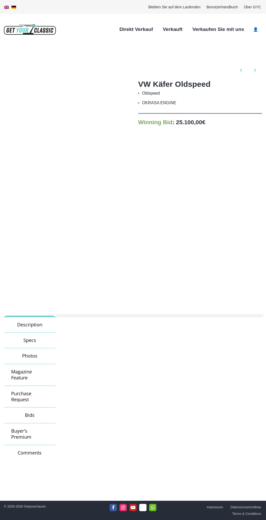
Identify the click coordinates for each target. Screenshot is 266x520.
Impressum (215, 507)
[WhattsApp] (152, 507)
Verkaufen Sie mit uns (218, 29)
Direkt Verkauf (136, 29)
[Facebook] (113, 507)
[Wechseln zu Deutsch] (13, 7)
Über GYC (252, 7)
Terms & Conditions (246, 514)
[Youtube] (133, 507)
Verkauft (173, 29)
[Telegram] (143, 507)
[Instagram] (123, 507)
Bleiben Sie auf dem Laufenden (174, 7)
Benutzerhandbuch (222, 7)
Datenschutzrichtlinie (245, 507)
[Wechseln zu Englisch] (6, 7)
